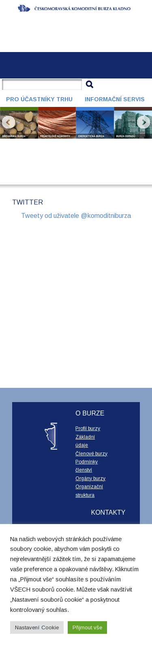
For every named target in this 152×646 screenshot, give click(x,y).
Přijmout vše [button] (87, 627)
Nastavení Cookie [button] (37, 627)
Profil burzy (87, 428)
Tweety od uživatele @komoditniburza (76, 215)
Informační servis (115, 99)
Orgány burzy (90, 478)
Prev (8, 122)
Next (143, 122)
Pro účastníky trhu (39, 99)
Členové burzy (91, 454)
